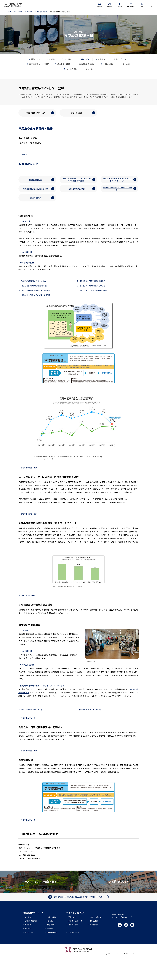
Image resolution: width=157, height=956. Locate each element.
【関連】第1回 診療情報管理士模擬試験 (35, 290)
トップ (8, 12)
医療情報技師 (35, 197)
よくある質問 (71, 69)
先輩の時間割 (108, 64)
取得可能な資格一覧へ (29, 468)
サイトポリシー (73, 932)
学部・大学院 (18, 12)
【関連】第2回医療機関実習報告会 (34, 286)
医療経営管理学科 (41, 12)
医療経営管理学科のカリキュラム (33, 281)
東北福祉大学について (33, 913)
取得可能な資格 (76, 113)
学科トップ (35, 59)
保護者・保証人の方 (75, 921)
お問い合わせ (131, 6)
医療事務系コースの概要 (39, 64)
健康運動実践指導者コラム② (90, 709)
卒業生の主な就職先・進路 (35, 113)
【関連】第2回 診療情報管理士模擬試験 (94, 290)
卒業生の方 (94, 924)
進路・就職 (50, 924)
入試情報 (50, 928)
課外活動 (50, 921)
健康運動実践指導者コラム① (31, 709)
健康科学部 (29, 12)
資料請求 (109, 6)
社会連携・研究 (52, 932)
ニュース (89, 69)
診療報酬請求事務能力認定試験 (35, 188)
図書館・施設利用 (31, 921)
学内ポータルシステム (120, 916)
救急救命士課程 (63, 64)
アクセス (119, 6)
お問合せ (28, 924)
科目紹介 (52, 59)
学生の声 (126, 64)
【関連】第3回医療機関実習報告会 (92, 286)
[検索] (142, 4)
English (99, 6)
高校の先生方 (73, 924)
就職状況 (24, 154)
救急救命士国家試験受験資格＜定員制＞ (117, 188)
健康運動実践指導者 (87, 64)
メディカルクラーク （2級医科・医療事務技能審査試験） (77, 179)
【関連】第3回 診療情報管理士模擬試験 (35, 295)
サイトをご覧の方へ (75, 913)
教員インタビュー (121, 59)
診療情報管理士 (35, 179)
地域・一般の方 (95, 917)
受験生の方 (72, 917)
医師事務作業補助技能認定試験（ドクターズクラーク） (117, 179)
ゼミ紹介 (68, 59)
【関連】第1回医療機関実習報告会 (92, 281)
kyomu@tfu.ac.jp (33, 858)
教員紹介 (101, 59)
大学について (29, 932)
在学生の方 (94, 921)
